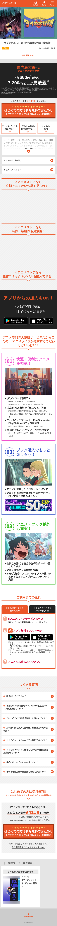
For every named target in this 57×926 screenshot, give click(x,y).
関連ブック (28, 55)
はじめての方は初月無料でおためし (28, 110)
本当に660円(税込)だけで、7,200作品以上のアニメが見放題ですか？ (25, 707)
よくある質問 (46, 127)
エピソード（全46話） (28, 160)
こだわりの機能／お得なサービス (28, 127)
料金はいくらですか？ (16, 696)
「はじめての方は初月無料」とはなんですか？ (27, 718)
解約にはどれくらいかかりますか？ (22, 762)
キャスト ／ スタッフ (12, 170)
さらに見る (28, 150)
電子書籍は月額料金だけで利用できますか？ (26, 772)
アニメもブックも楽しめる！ (10, 127)
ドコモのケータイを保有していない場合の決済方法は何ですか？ (25, 751)
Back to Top (28, 915)
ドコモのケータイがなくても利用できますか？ (27, 740)
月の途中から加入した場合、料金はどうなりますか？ (25, 729)
